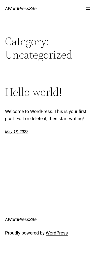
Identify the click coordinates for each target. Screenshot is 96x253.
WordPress (57, 233)
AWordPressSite (21, 8)
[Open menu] (88, 9)
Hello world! (33, 92)
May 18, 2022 (16, 131)
